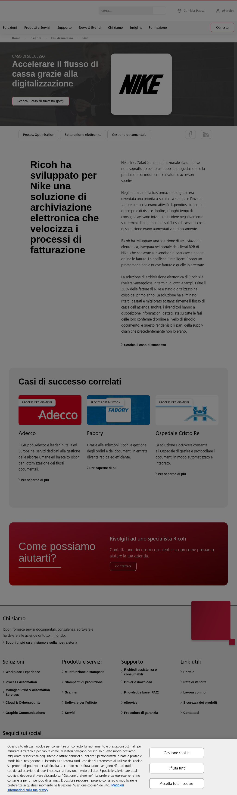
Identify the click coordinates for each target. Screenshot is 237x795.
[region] (118, 767)
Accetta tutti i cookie (176, 783)
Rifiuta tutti (177, 768)
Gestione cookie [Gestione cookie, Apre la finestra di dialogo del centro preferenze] (177, 752)
